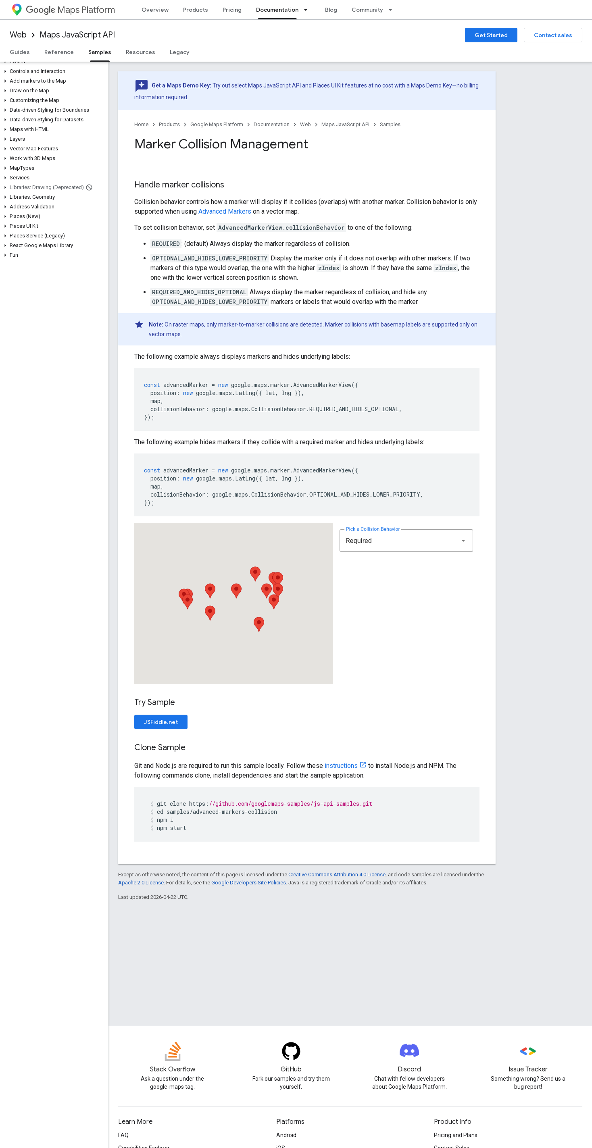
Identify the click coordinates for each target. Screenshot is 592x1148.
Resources (140, 52)
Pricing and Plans (455, 1135)
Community (367, 9)
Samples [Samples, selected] (99, 52)
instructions (341, 765)
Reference (59, 52)
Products (195, 9)
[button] (52, 62)
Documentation (272, 124)
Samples (390, 124)
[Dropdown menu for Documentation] (308, 9)
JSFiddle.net (161, 722)
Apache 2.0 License (141, 883)
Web (18, 35)
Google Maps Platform (216, 124)
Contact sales (553, 35)
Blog (331, 9)
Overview (155, 9)
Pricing (232, 9)
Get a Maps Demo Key (181, 85)
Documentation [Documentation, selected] (277, 9)
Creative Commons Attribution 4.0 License (337, 874)
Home (141, 124)
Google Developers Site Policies (248, 883)
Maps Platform (70, 9)
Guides (20, 52)
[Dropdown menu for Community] (392, 9)
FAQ (123, 1135)
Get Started (491, 35)
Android (286, 1135)
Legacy (180, 52)
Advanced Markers (224, 211)
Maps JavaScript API (77, 35)
